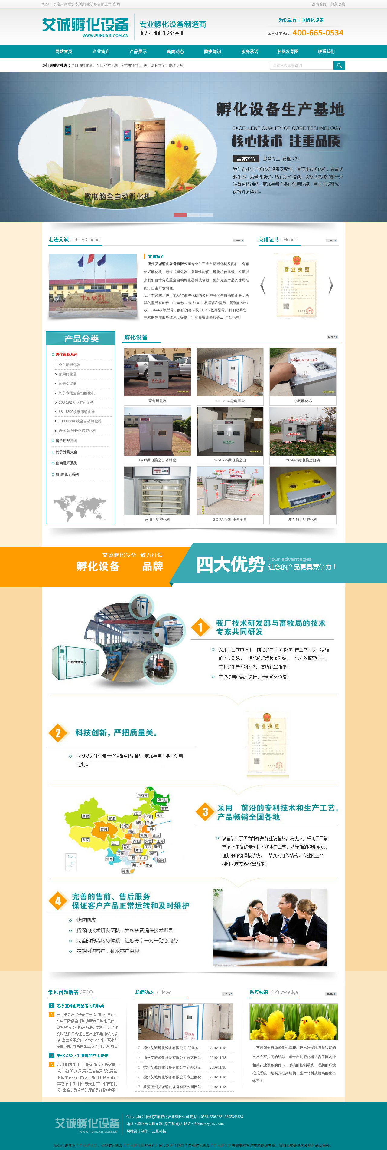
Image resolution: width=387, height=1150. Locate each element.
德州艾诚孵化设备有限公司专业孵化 (172, 1077)
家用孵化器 (66, 374)
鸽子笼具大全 (154, 65)
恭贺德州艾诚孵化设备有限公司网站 (172, 1087)
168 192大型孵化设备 (74, 402)
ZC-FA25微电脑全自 (230, 460)
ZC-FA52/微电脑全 (230, 401)
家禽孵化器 (157, 401)
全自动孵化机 (107, 65)
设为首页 (319, 4)
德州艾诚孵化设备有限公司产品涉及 (172, 1067)
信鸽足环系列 (64, 463)
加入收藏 (337, 4)
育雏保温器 (66, 384)
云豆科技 (159, 1131)
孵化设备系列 (64, 354)
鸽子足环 (176, 65)
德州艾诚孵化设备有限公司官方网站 (172, 1058)
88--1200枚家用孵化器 (75, 412)
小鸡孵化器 (303, 401)
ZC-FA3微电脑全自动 (303, 460)
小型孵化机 (131, 65)
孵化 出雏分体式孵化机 (75, 430)
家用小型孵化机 (157, 519)
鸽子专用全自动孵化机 (75, 393)
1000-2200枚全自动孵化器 (78, 421)
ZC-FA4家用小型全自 (230, 519)
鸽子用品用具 (64, 441)
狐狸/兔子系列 (65, 474)
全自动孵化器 (82, 65)
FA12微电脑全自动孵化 (157, 460)
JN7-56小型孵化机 (302, 519)
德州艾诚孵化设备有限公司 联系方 (171, 1048)
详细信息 (232, 317)
